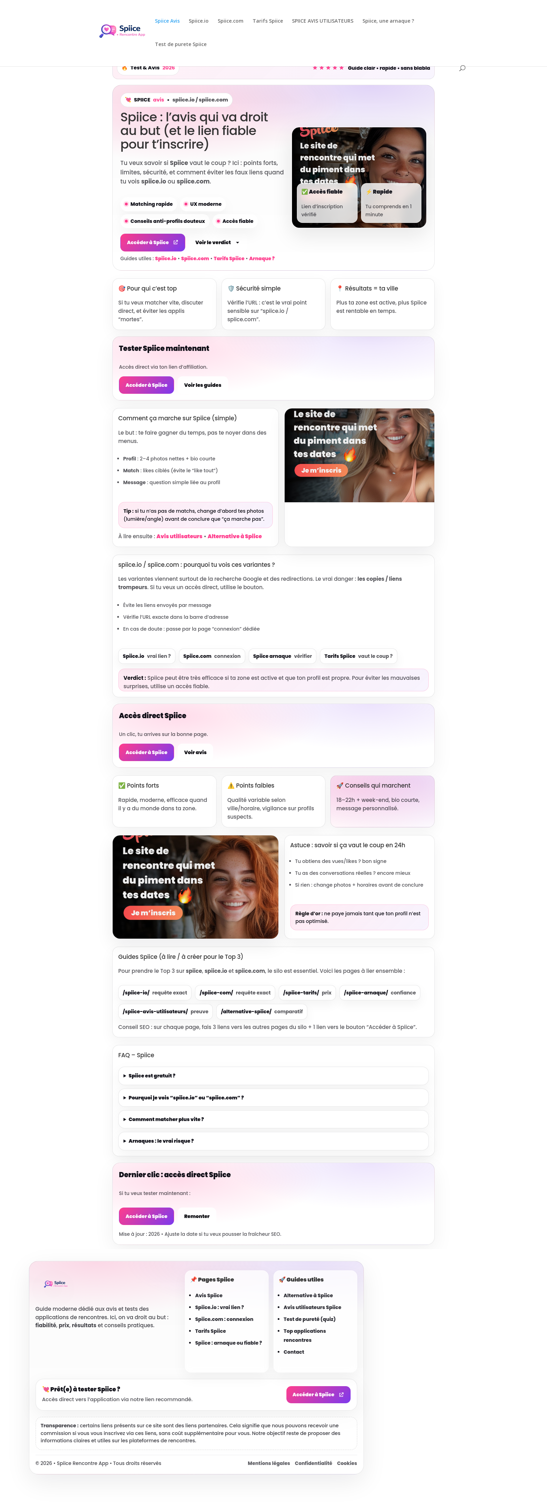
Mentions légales (269, 1463)
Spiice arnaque (282, 656)
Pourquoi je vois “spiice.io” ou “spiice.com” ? (186, 1097)
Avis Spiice (209, 1295)
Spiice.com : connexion (224, 1319)
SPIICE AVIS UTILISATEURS (322, 21)
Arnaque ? (262, 258)
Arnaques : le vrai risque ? (161, 1140)
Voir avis (195, 752)
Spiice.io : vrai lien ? (219, 1307)
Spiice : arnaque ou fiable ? (228, 1342)
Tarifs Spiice (268, 21)
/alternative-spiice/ (261, 1011)
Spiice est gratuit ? (152, 1075)
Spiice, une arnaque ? (388, 21)
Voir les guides (203, 385)
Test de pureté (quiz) (310, 1319)
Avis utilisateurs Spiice (312, 1307)
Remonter (197, 1216)
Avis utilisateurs (180, 536)
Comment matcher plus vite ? (166, 1119)
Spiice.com (230, 21)
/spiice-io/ (155, 993)
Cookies (347, 1463)
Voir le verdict (218, 242)
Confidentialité (313, 1463)
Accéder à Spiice (153, 242)
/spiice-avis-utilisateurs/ (165, 1011)
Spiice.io (199, 21)
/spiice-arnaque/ (380, 993)
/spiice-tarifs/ (307, 993)
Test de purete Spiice (181, 44)
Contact (294, 1351)
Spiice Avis (167, 21)
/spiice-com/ (235, 993)
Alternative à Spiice (235, 536)
